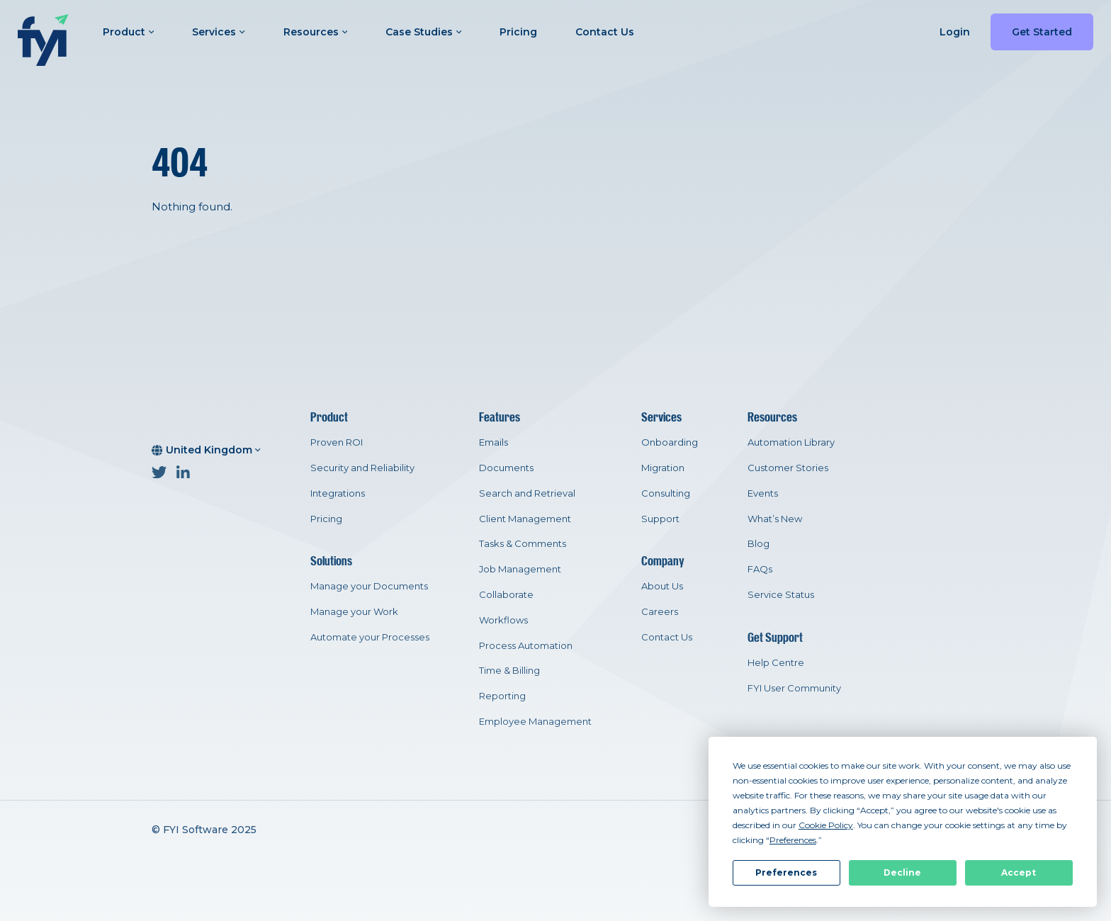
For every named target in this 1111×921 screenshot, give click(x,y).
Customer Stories (788, 467)
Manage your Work (354, 611)
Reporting (502, 695)
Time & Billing (509, 670)
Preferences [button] (792, 840)
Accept (1018, 872)
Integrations (337, 493)
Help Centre (776, 662)
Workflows (503, 620)
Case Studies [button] (423, 32)
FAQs (760, 569)
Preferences (786, 872)
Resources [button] (315, 32)
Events (763, 493)
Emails (493, 442)
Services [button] (218, 32)
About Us (662, 586)
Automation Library (791, 442)
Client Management (525, 518)
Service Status (781, 594)
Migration (662, 467)
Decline (902, 872)
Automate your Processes (369, 637)
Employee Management (535, 721)
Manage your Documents (369, 586)
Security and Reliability (362, 467)
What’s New (775, 518)
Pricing (518, 32)
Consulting (665, 493)
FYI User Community (794, 688)
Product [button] (128, 32)
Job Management (520, 569)
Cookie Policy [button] (826, 825)
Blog (758, 543)
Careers (659, 611)
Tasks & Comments (522, 543)
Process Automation (526, 645)
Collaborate (506, 594)
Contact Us (604, 32)
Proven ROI (336, 442)
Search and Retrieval (527, 493)
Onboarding (669, 442)
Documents (506, 467)
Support (660, 518)
